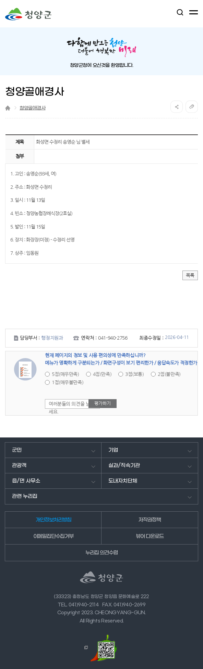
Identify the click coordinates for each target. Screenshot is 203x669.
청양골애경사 (32, 108)
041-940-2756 (112, 338)
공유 (176, 107)
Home (7, 107)
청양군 (28, 14)
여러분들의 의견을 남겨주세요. (74, 408)
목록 (190, 275)
